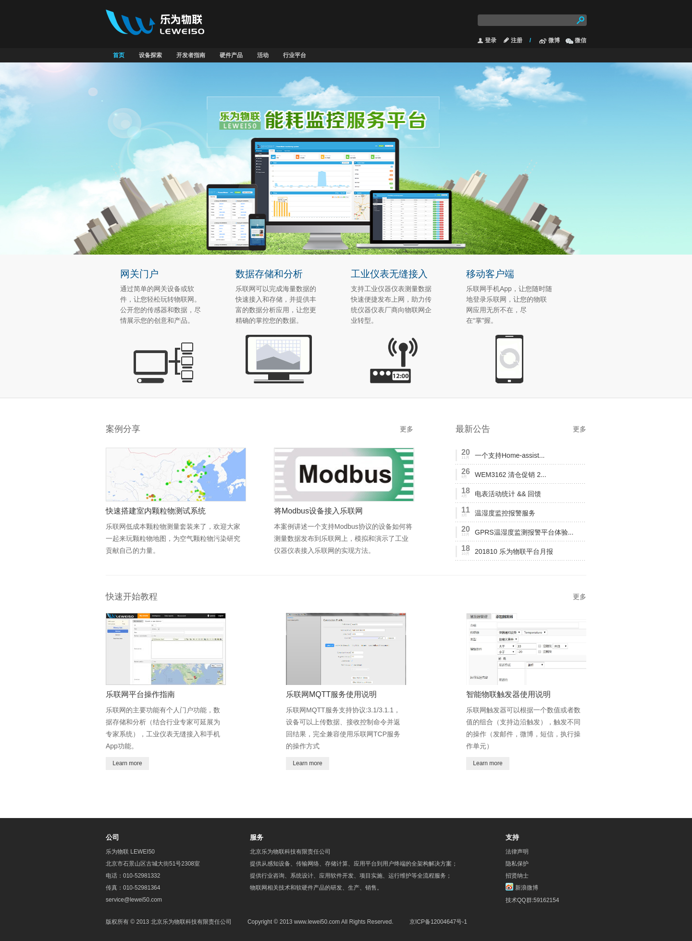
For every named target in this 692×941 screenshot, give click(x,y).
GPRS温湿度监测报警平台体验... (524, 532)
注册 (516, 40)
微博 (554, 40)
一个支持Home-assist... (509, 455)
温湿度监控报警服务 (505, 513)
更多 (406, 429)
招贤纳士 (517, 875)
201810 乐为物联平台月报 (514, 551)
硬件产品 (231, 55)
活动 (263, 55)
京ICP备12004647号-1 (438, 921)
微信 (580, 40)
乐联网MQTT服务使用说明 (331, 694)
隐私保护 (517, 863)
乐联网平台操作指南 (140, 694)
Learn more (127, 763)
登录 (490, 40)
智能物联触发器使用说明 (508, 694)
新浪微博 (526, 887)
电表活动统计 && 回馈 (508, 494)
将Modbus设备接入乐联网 (318, 511)
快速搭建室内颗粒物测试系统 (156, 511)
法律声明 (517, 851)
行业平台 (294, 55)
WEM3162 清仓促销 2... (510, 474)
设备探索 (150, 55)
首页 (118, 55)
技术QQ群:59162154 (532, 900)
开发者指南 (190, 55)
